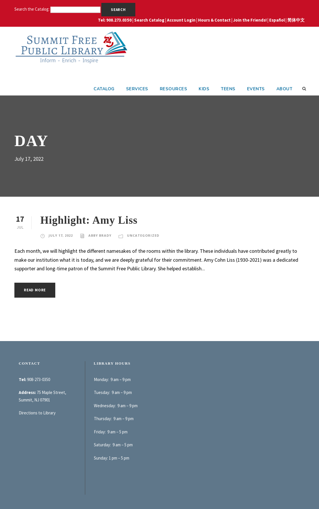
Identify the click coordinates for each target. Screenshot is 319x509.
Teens (228, 89)
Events (256, 89)
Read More (35, 290)
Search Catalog (149, 20)
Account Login (181, 20)
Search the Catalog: (32, 9)
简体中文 (296, 20)
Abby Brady (99, 235)
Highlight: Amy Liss (89, 220)
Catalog (104, 89)
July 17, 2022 (61, 235)
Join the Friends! (250, 20)
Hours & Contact (214, 20)
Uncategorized (143, 235)
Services (137, 89)
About (284, 89)
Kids (204, 89)
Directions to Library (37, 413)
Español (277, 20)
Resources (173, 89)
